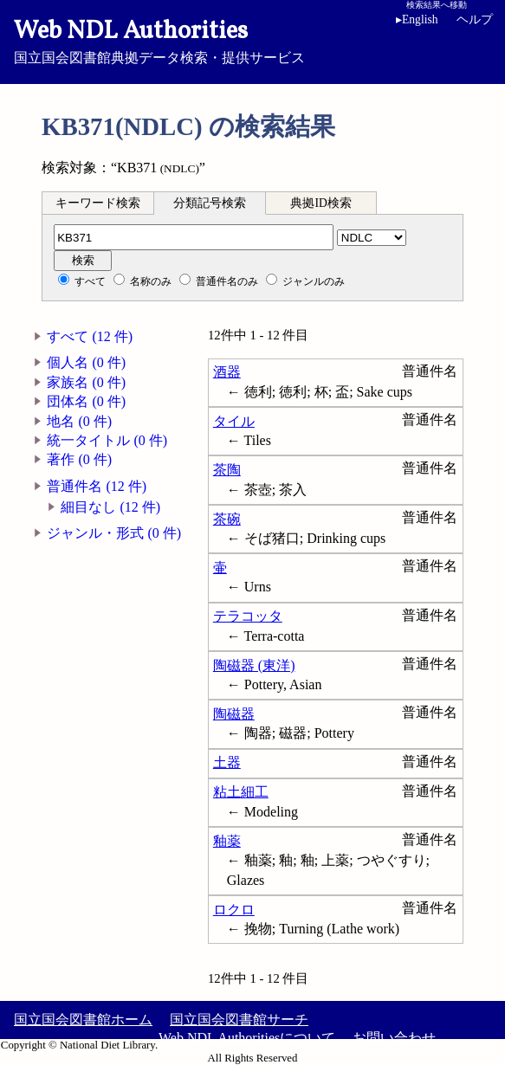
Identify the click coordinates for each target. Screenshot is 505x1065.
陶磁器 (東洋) (254, 665)
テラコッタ (247, 616)
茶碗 (227, 519)
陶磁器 (234, 714)
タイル (234, 421)
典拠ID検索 (320, 203)
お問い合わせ (394, 1037)
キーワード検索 (97, 203)
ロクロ (234, 909)
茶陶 (227, 469)
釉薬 (227, 841)
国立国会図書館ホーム (83, 1019)
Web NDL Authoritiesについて (247, 1037)
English (420, 19)
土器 (227, 762)
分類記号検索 (209, 203)
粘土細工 (241, 791)
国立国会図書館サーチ (239, 1019)
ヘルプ (474, 19)
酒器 (227, 372)
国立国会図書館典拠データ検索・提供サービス (252, 40)
